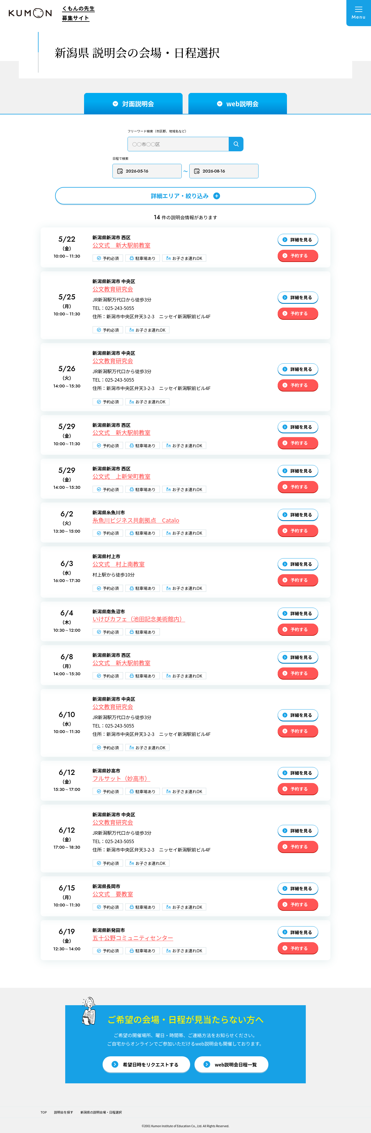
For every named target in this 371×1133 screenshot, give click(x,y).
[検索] (236, 144)
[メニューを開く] (358, 13)
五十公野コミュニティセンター (132, 937)
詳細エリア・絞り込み (185, 195)
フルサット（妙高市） (121, 778)
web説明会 (238, 103)
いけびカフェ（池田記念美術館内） (138, 618)
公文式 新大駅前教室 (121, 245)
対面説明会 (133, 103)
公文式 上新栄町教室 (121, 476)
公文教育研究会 (112, 289)
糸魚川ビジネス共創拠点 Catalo (135, 520)
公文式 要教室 (112, 893)
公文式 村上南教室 (118, 564)
